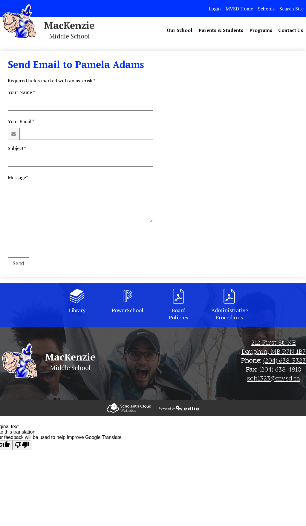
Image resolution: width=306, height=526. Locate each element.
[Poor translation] (21, 445)
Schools (266, 8)
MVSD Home (239, 8)
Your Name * (21, 92)
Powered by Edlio (129, 408)
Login (215, 8)
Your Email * (21, 121)
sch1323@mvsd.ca (273, 379)
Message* (18, 177)
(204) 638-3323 (284, 361)
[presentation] (53, 241)
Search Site (291, 8)
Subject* (17, 148)
